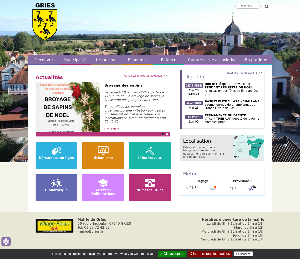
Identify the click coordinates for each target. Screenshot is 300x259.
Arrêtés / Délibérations (103, 192)
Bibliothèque (56, 190)
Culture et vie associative (212, 60)
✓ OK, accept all (172, 253)
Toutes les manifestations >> (244, 72)
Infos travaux (150, 158)
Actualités (49, 77)
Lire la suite (111, 129)
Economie (137, 60)
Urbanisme (106, 60)
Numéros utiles (150, 190)
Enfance (168, 60)
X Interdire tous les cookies (210, 253)
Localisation (197, 141)
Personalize (243, 253)
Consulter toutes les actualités (143, 75)
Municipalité (75, 60)
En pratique (256, 60)
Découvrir (44, 60)
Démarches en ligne (56, 158)
